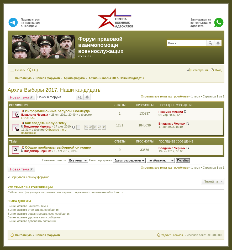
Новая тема (19, 97)
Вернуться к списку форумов (30, 177)
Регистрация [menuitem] (200, 70)
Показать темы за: (65, 160)
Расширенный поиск (218, 43)
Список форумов (47, 235)
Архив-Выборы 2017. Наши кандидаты (55, 90)
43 (104, 127)
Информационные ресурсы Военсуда (57, 111)
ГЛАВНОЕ (28, 117)
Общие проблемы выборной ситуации (58, 147)
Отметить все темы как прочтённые (165, 96)
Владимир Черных (34, 114)
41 (95, 127)
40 (90, 127)
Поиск (210, 43)
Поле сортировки (117, 160)
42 (99, 127)
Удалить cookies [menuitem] (172, 235)
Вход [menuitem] (218, 70)
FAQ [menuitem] (35, 70)
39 (86, 127)
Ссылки (20, 70)
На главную (23, 235)
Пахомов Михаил (171, 111)
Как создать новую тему (45, 123)
